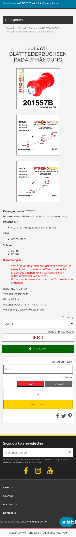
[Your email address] (34, 452)
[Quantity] (38, 394)
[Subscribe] (69, 452)
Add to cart (25, 404)
